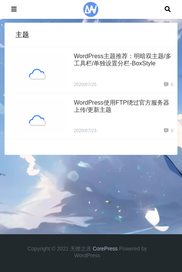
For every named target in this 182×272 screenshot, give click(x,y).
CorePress (105, 249)
